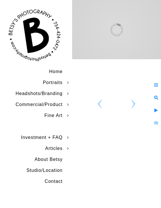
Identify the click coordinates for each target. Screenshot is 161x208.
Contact (54, 181)
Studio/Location (45, 170)
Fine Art (53, 115)
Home (56, 71)
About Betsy (49, 159)
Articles (54, 148)
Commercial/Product (39, 104)
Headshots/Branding (39, 93)
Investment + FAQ (42, 137)
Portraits (53, 82)
